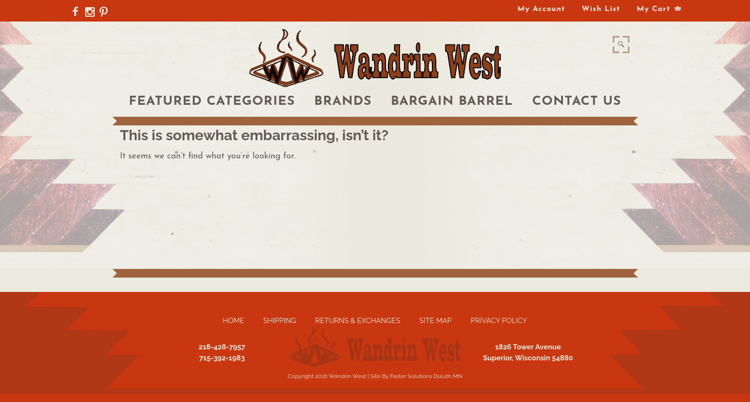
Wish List (601, 9)
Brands (343, 101)
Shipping (279, 320)
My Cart (653, 9)
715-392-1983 (222, 358)
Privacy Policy (499, 320)
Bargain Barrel (452, 101)
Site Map (435, 320)
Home (233, 320)
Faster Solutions (411, 376)
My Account (541, 9)
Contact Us (576, 101)
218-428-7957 (222, 347)
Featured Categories (212, 101)
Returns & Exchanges (357, 320)
